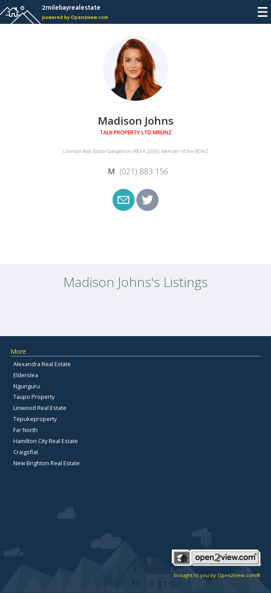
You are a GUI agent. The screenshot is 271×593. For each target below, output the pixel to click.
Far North (25, 430)
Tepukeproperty (35, 419)
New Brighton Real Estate (46, 463)
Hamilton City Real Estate (45, 441)
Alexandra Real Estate (42, 364)
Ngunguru (26, 386)
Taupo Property (33, 397)
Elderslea (25, 375)
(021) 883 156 (144, 171)
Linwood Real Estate (39, 408)
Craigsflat (25, 452)
